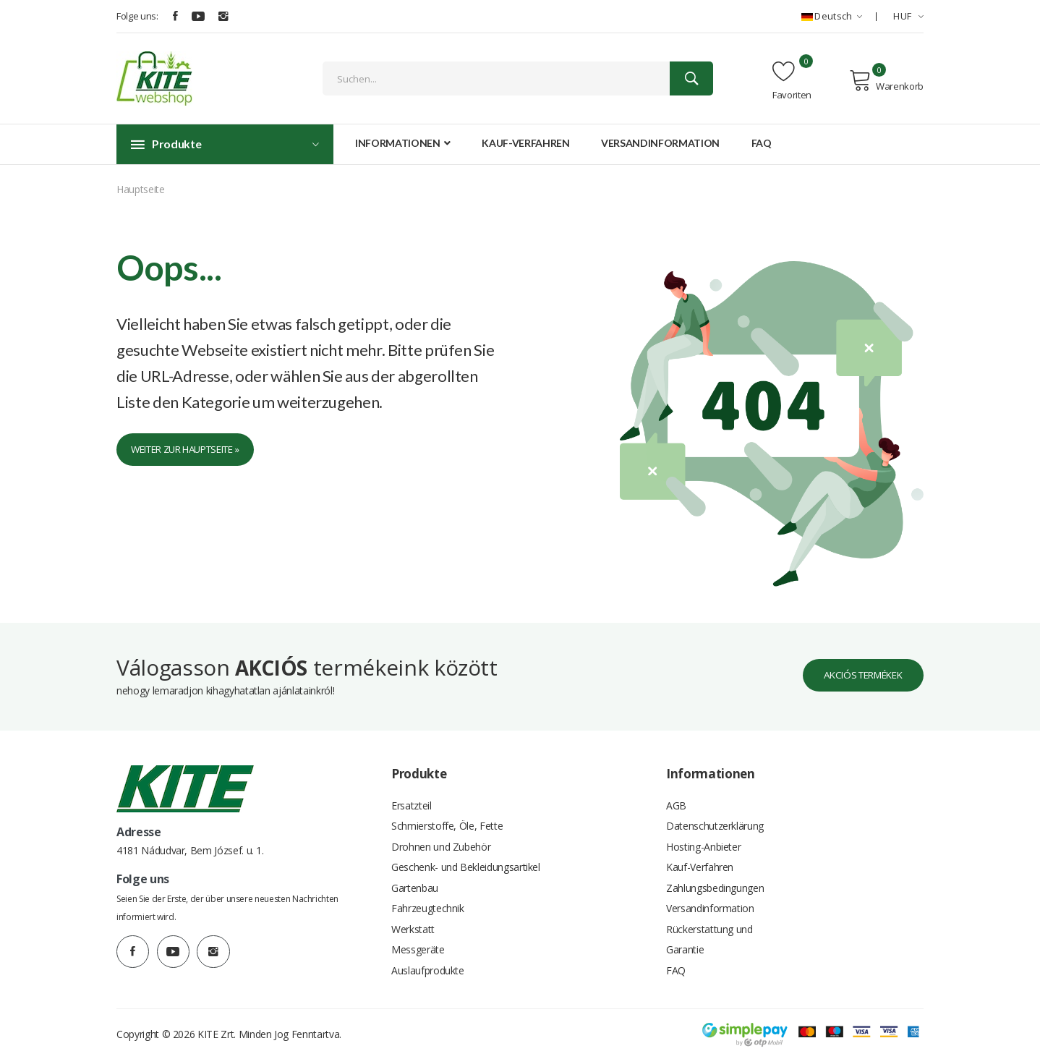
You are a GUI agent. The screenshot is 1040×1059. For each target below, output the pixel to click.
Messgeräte (418, 947)
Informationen (403, 143)
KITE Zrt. (216, 1033)
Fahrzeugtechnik (427, 904)
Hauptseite (140, 189)
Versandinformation (660, 143)
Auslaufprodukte (427, 969)
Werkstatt (413, 925)
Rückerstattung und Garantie (709, 936)
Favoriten (791, 80)
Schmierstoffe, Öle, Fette (447, 817)
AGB (676, 795)
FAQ (761, 143)
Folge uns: (137, 15)
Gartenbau (414, 882)
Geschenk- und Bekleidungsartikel (465, 860)
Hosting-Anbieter (703, 839)
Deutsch (831, 15)
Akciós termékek (855, 664)
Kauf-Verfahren (525, 143)
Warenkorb (886, 80)
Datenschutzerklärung (715, 817)
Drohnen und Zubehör (440, 839)
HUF (908, 15)
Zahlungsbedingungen (715, 882)
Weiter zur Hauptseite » (194, 450)
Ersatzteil (411, 795)
